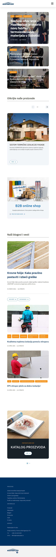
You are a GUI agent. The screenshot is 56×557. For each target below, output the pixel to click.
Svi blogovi (23, 299)
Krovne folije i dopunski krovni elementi (18, 493)
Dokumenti (10, 510)
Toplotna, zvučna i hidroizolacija (16, 498)
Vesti (8, 517)
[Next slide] (47, 114)
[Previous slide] (33, 114)
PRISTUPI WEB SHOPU (17, 221)
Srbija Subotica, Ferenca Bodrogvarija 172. (19, 530)
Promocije (10, 515)
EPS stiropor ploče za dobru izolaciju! (23, 393)
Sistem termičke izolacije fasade (16, 490)
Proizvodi (9, 508)
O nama (9, 520)
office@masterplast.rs (18, 535)
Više (28, 460)
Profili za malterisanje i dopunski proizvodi (18, 500)
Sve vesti (12, 299)
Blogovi (9, 513)
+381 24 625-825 (17, 533)
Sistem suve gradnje (12, 495)
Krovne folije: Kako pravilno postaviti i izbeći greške (24, 282)
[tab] (27, 470)
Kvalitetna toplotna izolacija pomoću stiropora (28, 349)
